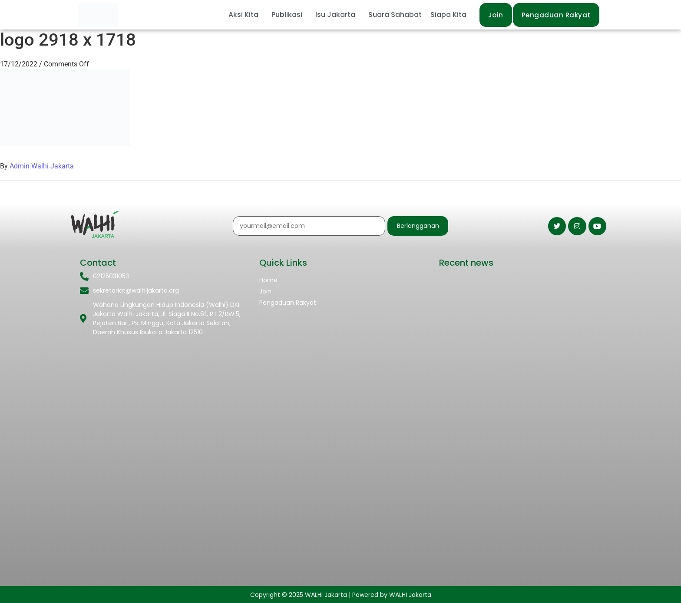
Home (268, 280)
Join (265, 291)
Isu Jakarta (335, 15)
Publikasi (286, 15)
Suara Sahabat (395, 15)
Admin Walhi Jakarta (42, 166)
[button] (245, 15)
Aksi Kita (243, 15)
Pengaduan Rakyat (287, 302)
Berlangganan (418, 225)
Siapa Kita (448, 15)
